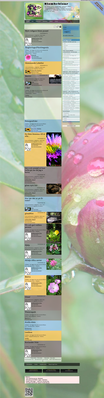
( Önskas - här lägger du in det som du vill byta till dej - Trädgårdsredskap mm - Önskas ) (35, 335)
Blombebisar (56, 4)
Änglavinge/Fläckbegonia (37, 47)
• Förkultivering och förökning (70, 70)
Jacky (27, 338)
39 (55, 359)
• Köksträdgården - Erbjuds (69, 82)
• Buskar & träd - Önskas (69, 106)
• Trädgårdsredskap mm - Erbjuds (71, 88)
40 (56, 359)
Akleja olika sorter (33, 260)
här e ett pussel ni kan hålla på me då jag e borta (35, 170)
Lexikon (28, 332)
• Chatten (65, 68)
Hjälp (27, 245)
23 (43, 359)
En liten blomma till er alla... (35, 135)
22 (42, 359)
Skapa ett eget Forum (53, 364)
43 (42, 361)
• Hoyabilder (66, 113)
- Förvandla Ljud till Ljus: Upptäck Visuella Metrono (37, 382)
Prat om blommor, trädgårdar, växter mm (70, 51)
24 (45, 359)
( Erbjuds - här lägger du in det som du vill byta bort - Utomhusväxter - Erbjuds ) (35, 230)
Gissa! (27, 297)
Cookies (35, 364)
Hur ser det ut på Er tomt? (34, 199)
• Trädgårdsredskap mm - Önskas (71, 107)
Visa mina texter (35, 40)
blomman (28, 328)
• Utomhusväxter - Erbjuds (69, 78)
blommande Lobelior (34, 63)
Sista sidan (52, 358)
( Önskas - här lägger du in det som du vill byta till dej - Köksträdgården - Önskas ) (35, 315)
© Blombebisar (29, 364)
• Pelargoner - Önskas (68, 109)
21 (40, 359)
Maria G (28, 318)
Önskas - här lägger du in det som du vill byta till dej (71, 92)
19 (37, 359)
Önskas (56, 21)
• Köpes (65, 118)
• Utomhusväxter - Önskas (69, 97)
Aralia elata (30, 322)
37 (51, 359)
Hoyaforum (66, 111)
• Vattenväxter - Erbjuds (68, 84)
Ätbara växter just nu (69, 41)
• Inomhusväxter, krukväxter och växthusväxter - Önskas (70, 100)
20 (38, 359)
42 (60, 359)
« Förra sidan (39, 358)
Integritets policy (43, 364)
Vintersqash (30, 312)
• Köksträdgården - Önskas (69, 102)
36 (50, 359)
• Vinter (65, 48)
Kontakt (27, 21)
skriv (33, 21)
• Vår (64, 43)
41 (58, 359)
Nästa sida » (47, 358)
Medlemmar (38, 21)
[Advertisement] (42, 108)
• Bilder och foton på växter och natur (70, 66)
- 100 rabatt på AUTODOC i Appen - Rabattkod (36, 379)
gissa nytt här (31, 185)
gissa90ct (29, 213)
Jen (33, 82)
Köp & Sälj (66, 116)
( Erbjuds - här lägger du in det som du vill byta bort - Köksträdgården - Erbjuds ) (35, 347)
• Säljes (65, 120)
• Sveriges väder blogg (68, 61)
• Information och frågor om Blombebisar (69, 56)
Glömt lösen (70, 35)
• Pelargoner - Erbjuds (68, 89)
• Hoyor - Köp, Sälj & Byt (69, 114)
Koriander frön (31, 342)
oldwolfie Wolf (30, 180)
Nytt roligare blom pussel (36, 31)
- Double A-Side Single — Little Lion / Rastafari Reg (37, 381)
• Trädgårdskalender (68, 63)
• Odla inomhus (66, 53)
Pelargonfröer (31, 121)
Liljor (27, 88)
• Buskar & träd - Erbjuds (69, 86)
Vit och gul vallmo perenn (33, 226)
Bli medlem (65, 35)
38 (53, 359)
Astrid (34, 55)
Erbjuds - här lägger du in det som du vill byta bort (71, 72)
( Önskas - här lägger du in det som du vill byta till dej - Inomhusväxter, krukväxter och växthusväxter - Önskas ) (36, 52)
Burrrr (28, 76)
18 (35, 359)
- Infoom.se (27, 377)
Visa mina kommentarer (37, 41)
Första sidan (33, 358)
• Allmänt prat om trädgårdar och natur (71, 59)
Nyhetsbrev (45, 21)
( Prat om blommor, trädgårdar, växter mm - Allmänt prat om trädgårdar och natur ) (35, 36)
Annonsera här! (71, 125)
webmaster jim (37, 38)
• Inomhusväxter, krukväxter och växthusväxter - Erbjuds (70, 80)
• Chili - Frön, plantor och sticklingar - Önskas (69, 95)
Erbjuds (51, 21)
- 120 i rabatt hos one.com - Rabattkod (34, 378)
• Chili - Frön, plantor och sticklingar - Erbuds (69, 75)
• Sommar (65, 45)
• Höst (64, 47)
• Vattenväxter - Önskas (68, 104)
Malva (28, 277)
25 (47, 359)
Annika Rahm (37, 71)
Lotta (27, 95)
